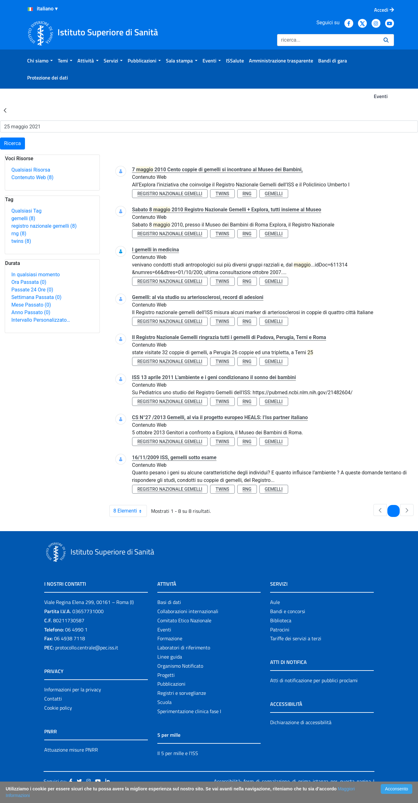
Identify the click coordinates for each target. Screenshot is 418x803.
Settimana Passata (36, 297)
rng (18, 234)
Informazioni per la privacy (72, 689)
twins (21, 241)
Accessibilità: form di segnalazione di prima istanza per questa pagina (292, 781)
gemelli (23, 218)
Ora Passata (28, 282)
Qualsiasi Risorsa (30, 170)
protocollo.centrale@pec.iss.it (86, 647)
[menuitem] (40, 60)
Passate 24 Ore (32, 290)
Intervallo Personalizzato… (40, 320)
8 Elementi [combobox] (130, 511)
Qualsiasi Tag (26, 211)
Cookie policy (58, 708)
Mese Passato (31, 305)
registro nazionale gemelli (44, 226)
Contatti (53, 698)
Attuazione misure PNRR (71, 749)
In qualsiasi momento (35, 275)
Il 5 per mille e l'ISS (177, 753)
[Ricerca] (328, 40)
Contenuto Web (32, 177)
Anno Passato (30, 312)
